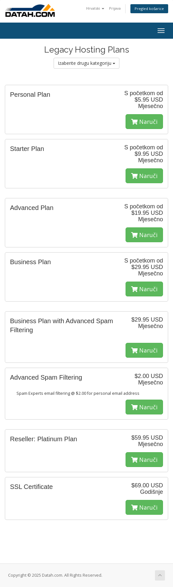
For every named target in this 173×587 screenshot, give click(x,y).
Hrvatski (95, 8)
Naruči (144, 121)
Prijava (115, 8)
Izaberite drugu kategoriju (86, 63)
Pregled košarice (149, 8)
